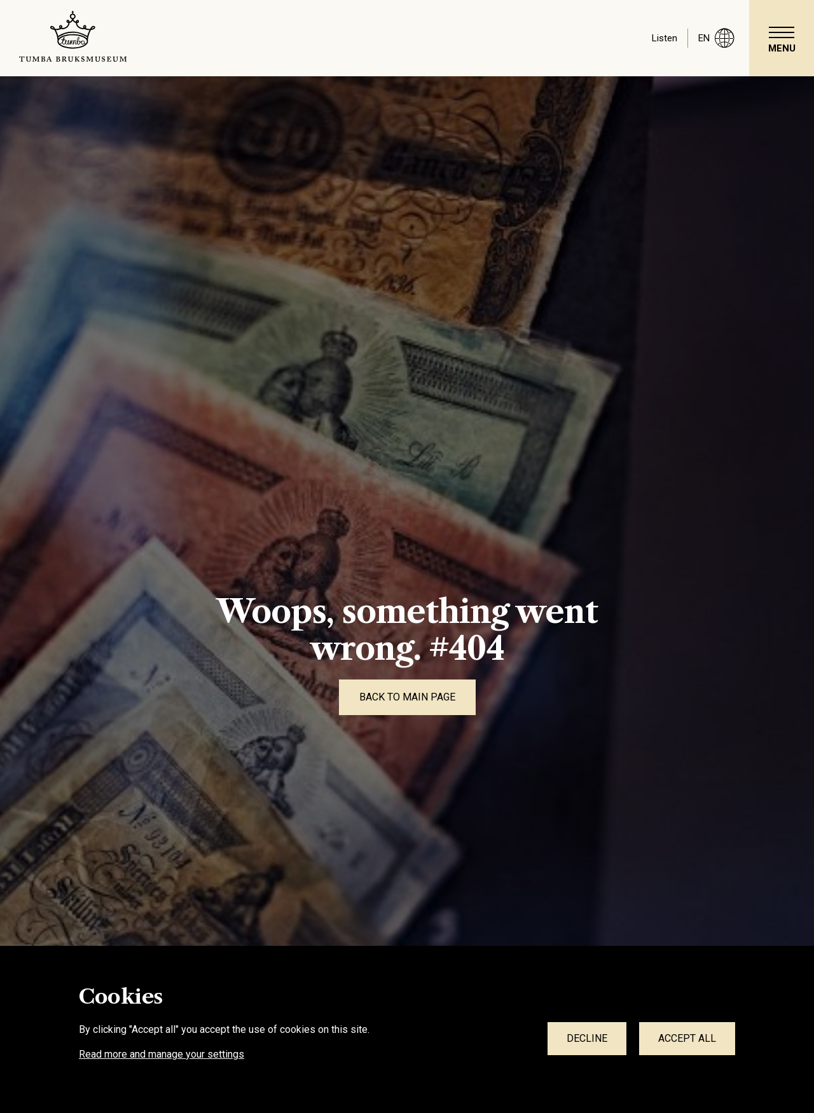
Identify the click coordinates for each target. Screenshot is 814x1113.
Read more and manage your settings (161, 1054)
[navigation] (781, 38)
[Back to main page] (407, 697)
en (716, 38)
